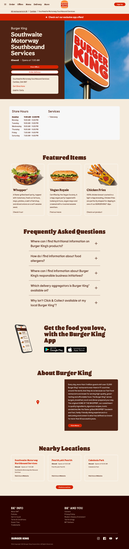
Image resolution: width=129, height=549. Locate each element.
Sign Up (120, 4)
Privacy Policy (69, 514)
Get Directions (19, 86)
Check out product (94, 212)
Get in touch (16, 517)
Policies (14, 514)
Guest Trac (15, 522)
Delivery (38, 4)
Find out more (55, 212)
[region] (37, 405)
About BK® (15, 511)
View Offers (34, 67)
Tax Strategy (69, 519)
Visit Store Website (22, 476)
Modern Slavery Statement (75, 517)
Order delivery (34, 72)
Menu (28, 4)
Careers (67, 511)
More (46, 4)
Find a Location (64, 487)
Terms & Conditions (18, 519)
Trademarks (15, 525)
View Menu (75, 425)
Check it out (18, 212)
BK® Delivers (69, 522)
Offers (20, 4)
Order (12, 4)
